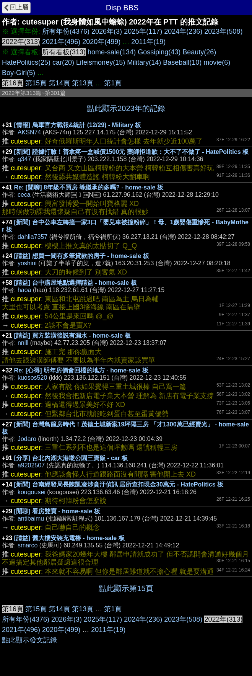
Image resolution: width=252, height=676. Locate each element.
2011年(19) (148, 42)
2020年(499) (101, 42)
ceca (24, 194)
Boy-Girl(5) (18, 73)
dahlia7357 (32, 236)
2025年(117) (143, 31)
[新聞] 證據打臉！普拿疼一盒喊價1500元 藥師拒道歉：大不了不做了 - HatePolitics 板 (131, 152)
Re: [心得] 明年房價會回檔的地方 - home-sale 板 (81, 370)
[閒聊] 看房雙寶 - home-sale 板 (57, 511)
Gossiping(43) (159, 52)
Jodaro (27, 439)
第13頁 (82, 83)
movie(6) (216, 62)
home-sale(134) (112, 52)
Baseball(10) (182, 62)
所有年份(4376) (65, 31)
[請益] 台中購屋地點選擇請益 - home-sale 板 (75, 282)
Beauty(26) (199, 52)
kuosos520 (32, 377)
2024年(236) (183, 31)
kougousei (32, 492)
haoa (24, 290)
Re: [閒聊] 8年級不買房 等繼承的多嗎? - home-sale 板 (88, 187)
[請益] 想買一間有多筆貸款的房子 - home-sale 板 (81, 256)
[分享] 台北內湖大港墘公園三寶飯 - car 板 (71, 458)
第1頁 (113, 83)
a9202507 (31, 465)
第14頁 (59, 83)
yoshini (27, 263)
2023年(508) (223, 31)
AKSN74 (29, 132)
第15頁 (36, 83)
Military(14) (144, 62)
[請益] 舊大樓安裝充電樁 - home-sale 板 (69, 538)
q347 (24, 159)
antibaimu (31, 518)
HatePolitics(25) (26, 62)
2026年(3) (106, 31)
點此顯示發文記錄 (29, 640)
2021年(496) (61, 42)
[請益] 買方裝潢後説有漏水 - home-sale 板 (72, 335)
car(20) (63, 62)
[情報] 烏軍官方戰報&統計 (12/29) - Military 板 (77, 125)
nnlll (23, 343)
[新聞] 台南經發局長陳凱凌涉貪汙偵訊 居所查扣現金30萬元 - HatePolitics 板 (119, 484)
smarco (27, 545)
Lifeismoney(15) (100, 62)
